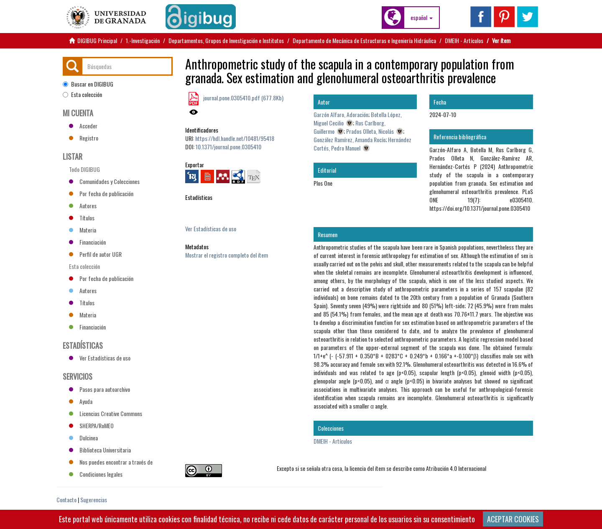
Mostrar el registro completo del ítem (226, 254)
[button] (421, 17)
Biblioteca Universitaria (100, 449)
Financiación (87, 242)
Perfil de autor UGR (95, 254)
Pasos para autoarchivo (99, 389)
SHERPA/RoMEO (91, 425)
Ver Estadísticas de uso (210, 228)
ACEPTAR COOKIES (513, 519)
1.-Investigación (143, 40)
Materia (82, 229)
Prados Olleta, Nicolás (370, 131)
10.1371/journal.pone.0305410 (228, 146)
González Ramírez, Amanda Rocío (349, 139)
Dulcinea (83, 437)
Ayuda (80, 401)
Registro (83, 137)
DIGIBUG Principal (97, 40)
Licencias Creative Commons (105, 413)
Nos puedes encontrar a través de (111, 461)
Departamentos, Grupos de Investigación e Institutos (226, 40)
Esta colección (82, 94)
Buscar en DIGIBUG (88, 84)
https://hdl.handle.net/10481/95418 (234, 138)
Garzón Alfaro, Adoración (341, 114)
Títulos (81, 217)
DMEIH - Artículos (464, 40)
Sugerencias (93, 499)
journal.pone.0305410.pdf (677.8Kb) (242, 97)
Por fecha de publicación (101, 193)
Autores (83, 205)
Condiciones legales (95, 474)
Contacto (66, 499)
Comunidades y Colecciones (104, 181)
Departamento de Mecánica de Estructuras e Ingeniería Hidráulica (364, 40)
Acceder (83, 125)
